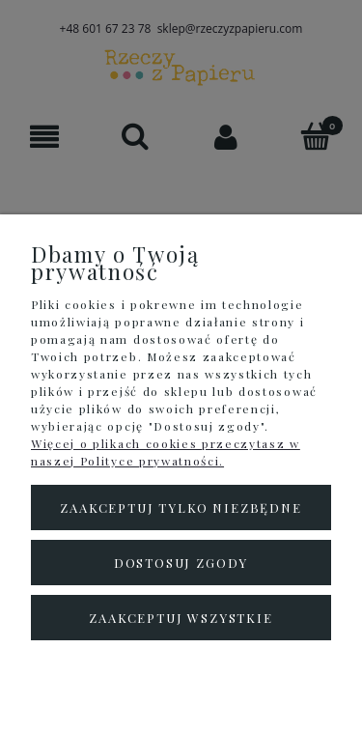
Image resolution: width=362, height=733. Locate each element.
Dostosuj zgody (181, 562)
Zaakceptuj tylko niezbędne (180, 507)
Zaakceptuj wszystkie (180, 617)
